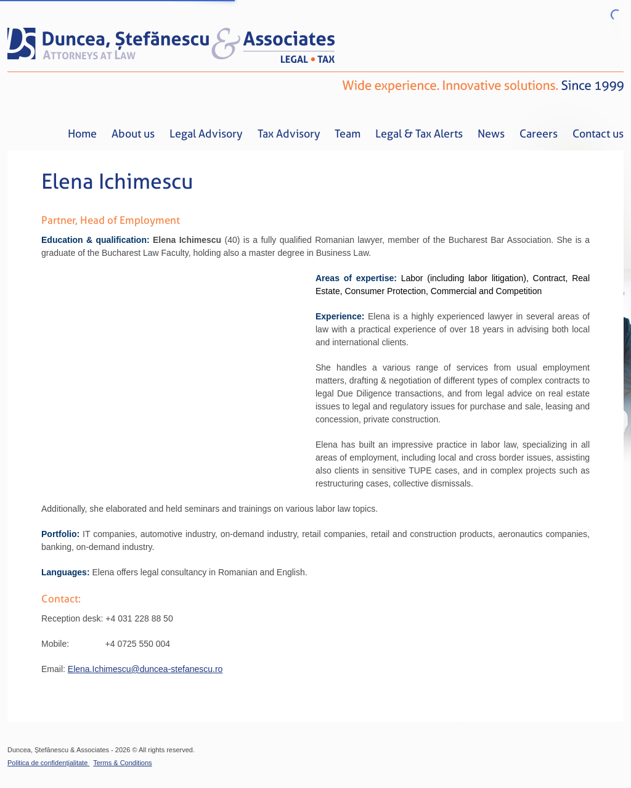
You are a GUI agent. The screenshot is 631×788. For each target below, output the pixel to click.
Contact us (598, 133)
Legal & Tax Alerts (419, 133)
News (491, 133)
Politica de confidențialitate (48, 762)
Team (347, 133)
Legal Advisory (206, 133)
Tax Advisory (289, 133)
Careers (538, 133)
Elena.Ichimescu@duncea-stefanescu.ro (145, 669)
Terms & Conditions (122, 762)
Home (82, 133)
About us (133, 133)
